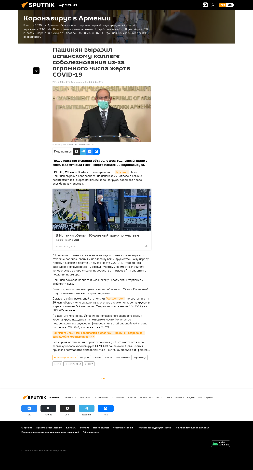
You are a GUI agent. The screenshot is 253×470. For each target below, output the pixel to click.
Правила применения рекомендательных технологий (50, 432)
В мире (108, 357)
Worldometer (115, 298)
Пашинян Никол (123, 357)
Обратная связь (91, 432)
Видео (191, 397)
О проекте (26, 427)
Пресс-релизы (101, 427)
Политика (118, 397)
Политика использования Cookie (192, 427)
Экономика (101, 397)
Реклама (84, 427)
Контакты (71, 427)
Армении (122, 172)
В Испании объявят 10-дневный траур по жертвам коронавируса (97, 237)
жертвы (57, 364)
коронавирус (140, 357)
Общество (84, 357)
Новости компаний (123, 427)
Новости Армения (73, 364)
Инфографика (175, 397)
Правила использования (49, 427)
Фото (160, 397)
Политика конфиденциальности (154, 427)
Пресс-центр (205, 397)
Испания (89, 364)
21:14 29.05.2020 (61, 81)
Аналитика (146, 397)
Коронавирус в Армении (65, 357)
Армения (97, 357)
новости (70, 397)
